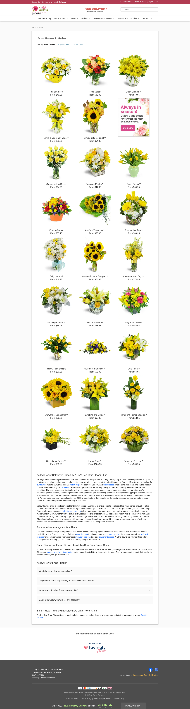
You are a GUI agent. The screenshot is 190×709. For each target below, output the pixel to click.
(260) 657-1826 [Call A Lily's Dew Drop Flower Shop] (38, 675)
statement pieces (106, 537)
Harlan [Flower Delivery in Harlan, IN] (40, 617)
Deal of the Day (44, 18)
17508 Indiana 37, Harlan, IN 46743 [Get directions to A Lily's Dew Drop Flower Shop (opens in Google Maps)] (46, 673)
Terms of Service (72, 699)
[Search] (139, 9)
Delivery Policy (119, 699)
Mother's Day (59, 18)
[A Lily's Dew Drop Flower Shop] (51, 10)
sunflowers (41, 485)
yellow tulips (75, 485)
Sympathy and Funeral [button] (104, 18)
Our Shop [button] (147, 18)
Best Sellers (49, 45)
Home (34, 27)
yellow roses (108, 485)
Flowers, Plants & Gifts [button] (128, 18)
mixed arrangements (72, 511)
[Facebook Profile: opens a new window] (151, 670)
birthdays (65, 487)
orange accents (113, 534)
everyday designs (83, 537)
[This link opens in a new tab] (95, 647)
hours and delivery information (60, 552)
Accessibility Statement (102, 699)
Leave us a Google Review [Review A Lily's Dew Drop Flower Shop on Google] (145, 675)
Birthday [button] (86, 18)
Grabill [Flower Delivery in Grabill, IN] (143, 615)
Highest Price (63, 45)
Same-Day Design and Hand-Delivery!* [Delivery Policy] (49, 2)
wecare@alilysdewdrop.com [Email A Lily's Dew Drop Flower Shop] (43, 678)
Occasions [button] (73, 18)
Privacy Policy (86, 699)
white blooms (82, 534)
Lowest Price (77, 45)
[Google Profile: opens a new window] (156, 670)
